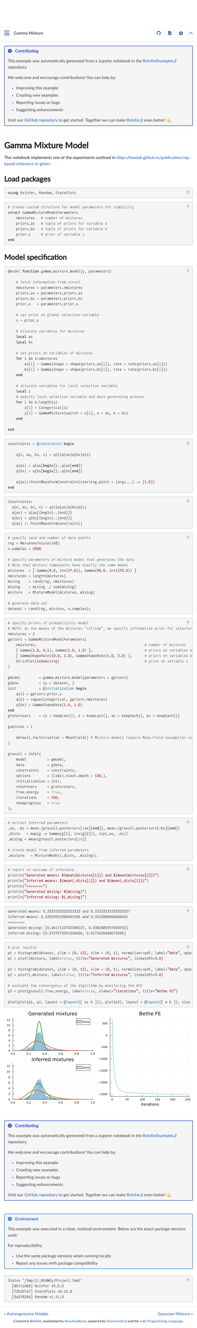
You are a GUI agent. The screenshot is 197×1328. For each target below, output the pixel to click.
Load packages (27, 179)
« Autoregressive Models (26, 1314)
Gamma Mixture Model (46, 146)
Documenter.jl (116, 1321)
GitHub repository (40, 120)
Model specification (35, 257)
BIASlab (35, 1321)
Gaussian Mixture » (175, 1314)
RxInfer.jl (135, 120)
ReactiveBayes (76, 1321)
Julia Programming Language (161, 1321)
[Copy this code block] (188, 192)
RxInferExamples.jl (160, 61)
